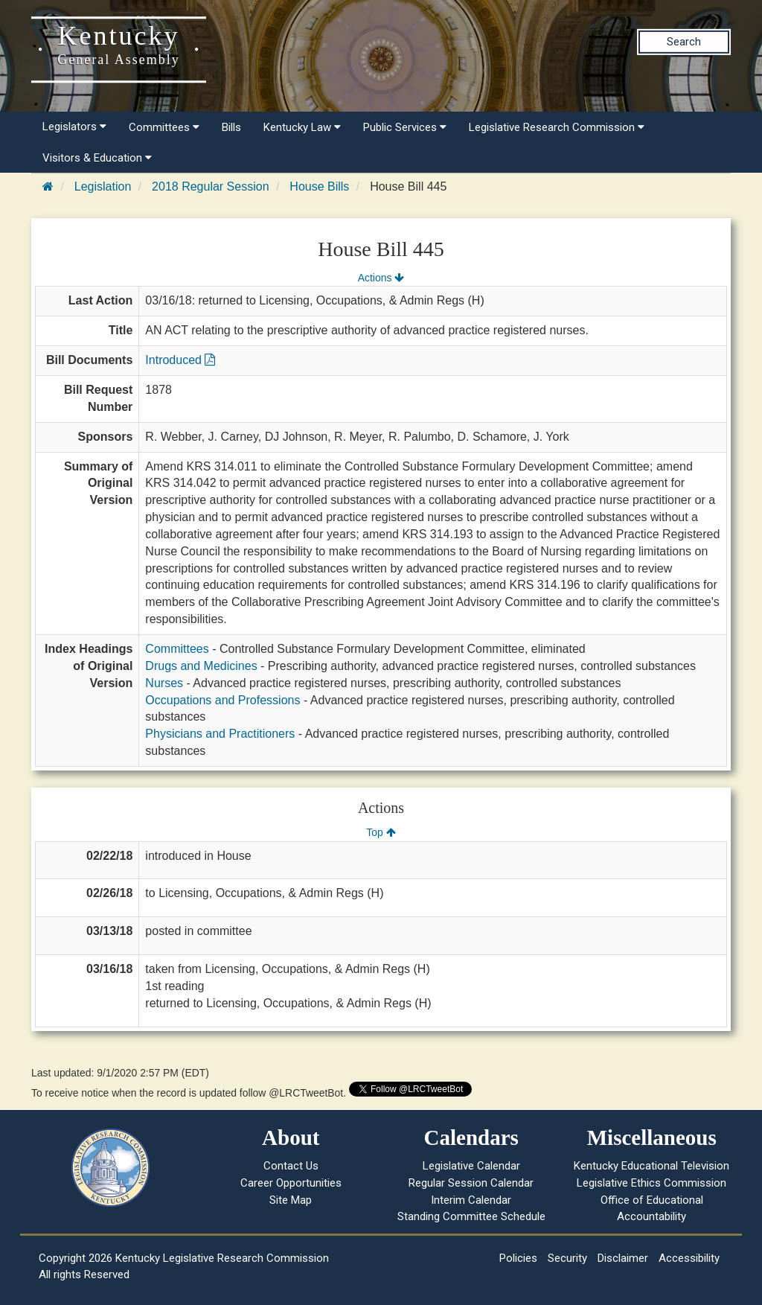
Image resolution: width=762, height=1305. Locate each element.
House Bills (319, 186)
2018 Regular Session (210, 186)
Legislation (103, 186)
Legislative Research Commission (556, 127)
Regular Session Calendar (471, 1183)
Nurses (164, 683)
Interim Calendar (471, 1200)
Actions (381, 278)
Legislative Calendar (471, 1165)
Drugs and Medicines (201, 666)
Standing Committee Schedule (471, 1216)
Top (380, 832)
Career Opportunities (291, 1183)
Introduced (180, 360)
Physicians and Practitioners (220, 733)
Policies (518, 1258)
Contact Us (290, 1165)
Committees (164, 127)
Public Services (404, 127)
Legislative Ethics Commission (651, 1183)
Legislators (74, 126)
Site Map (290, 1200)
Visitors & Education (97, 158)
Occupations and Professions (222, 700)
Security (567, 1258)
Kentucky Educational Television (651, 1165)
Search (684, 41)
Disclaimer (623, 1258)
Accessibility (689, 1258)
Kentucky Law (302, 127)
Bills (231, 127)
